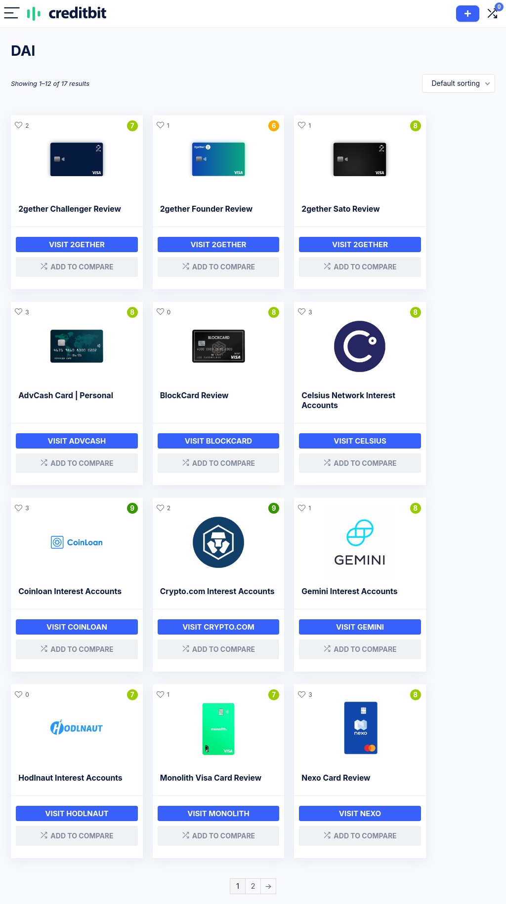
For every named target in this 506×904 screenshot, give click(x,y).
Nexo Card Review (423, 598)
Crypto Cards (211, 835)
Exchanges (207, 849)
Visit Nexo (438, 644)
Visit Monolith (314, 644)
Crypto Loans (212, 807)
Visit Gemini (68, 644)
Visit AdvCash (438, 254)
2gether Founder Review (188, 209)
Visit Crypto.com (438, 449)
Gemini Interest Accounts (66, 598)
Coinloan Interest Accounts (297, 408)
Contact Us (361, 835)
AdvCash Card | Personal (436, 209)
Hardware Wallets (218, 863)
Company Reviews (285, 807)
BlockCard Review (52, 404)
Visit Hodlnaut (191, 644)
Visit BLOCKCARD (67, 449)
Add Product (467, 13)
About (431, 807)
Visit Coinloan (314, 449)
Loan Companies (282, 821)
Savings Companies (274, 839)
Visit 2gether (68, 254)
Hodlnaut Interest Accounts (175, 603)
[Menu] (12, 13)
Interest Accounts (218, 821)
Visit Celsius (191, 449)
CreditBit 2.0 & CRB (453, 821)
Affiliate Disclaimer (373, 821)
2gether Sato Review (304, 209)
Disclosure (360, 807)
